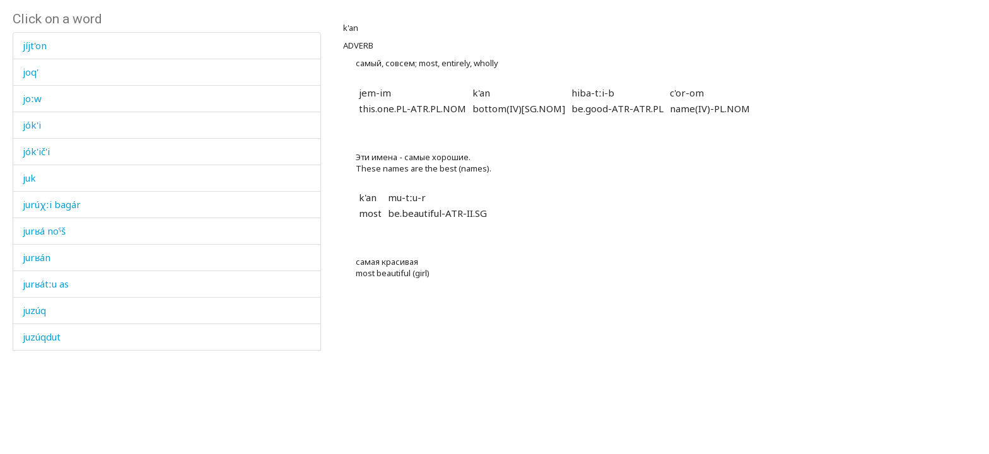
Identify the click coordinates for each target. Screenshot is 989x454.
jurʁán (36, 257)
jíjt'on (35, 45)
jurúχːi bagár (52, 204)
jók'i (32, 125)
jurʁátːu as (46, 283)
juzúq (34, 310)
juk (29, 178)
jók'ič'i (36, 151)
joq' (30, 72)
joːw (32, 98)
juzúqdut (42, 336)
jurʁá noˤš (44, 230)
